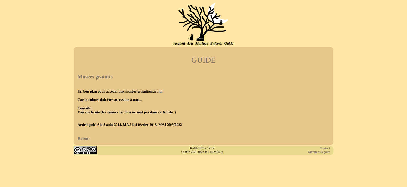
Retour (84, 138)
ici (160, 91)
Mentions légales (319, 152)
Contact (325, 148)
